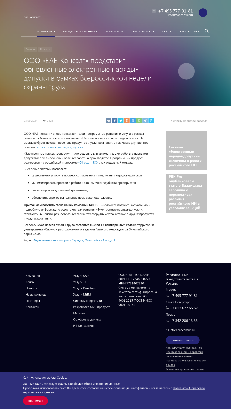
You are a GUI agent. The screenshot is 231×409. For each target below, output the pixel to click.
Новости (31, 288)
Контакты (32, 307)
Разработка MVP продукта (91, 307)
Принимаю (35, 401)
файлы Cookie (67, 384)
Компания (33, 276)
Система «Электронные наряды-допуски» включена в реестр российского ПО (185, 155)
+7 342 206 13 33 (184, 320)
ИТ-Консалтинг (83, 325)
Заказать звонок (183, 340)
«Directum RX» (88, 162)
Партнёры (33, 300)
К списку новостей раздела (189, 121)
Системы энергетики (87, 300)
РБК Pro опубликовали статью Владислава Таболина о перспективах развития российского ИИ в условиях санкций (185, 192)
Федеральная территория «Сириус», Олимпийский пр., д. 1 (74, 240)
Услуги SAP (81, 276)
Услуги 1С (80, 282)
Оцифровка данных (87, 319)
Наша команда (36, 294)
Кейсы (30, 282)
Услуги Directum (84, 288)
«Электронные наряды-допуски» (60, 147)
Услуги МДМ (82, 294)
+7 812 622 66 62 (184, 307)
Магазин (79, 313)
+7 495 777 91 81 (184, 295)
